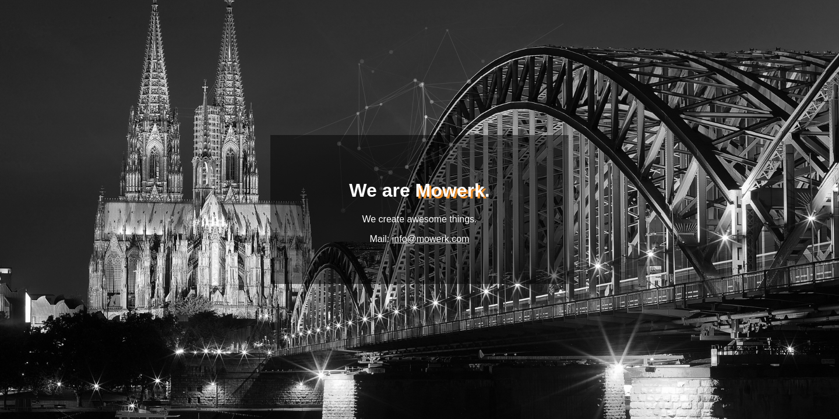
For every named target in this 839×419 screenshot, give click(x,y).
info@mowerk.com (431, 239)
